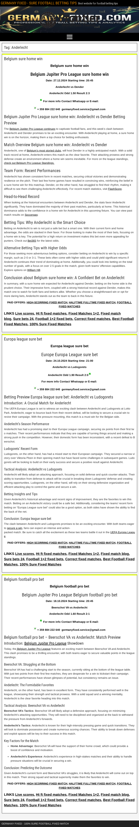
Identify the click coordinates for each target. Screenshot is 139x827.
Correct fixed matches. (92, 319)
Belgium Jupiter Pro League (45, 643)
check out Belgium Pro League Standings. (29, 162)
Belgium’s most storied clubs (44, 150)
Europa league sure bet (23, 339)
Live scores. (25, 313)
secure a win (14, 528)
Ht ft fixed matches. (52, 313)
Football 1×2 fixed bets (44, 559)
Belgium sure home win (23, 58)
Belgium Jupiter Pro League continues (32, 128)
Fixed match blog (115, 554)
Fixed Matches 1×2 (83, 554)
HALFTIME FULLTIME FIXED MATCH (92, 302)
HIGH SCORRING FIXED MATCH (47, 542)
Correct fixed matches (83, 559)
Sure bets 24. (23, 319)
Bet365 (32, 240)
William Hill (33, 270)
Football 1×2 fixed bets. (54, 319)
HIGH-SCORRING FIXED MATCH (47, 302)
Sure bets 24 (14, 559)
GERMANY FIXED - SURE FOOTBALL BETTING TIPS (39, 3)
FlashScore (115, 188)
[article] (69, 184)
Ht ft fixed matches (51, 554)
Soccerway (31, 214)
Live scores (24, 554)
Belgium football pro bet (24, 579)
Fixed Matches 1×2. (84, 313)
